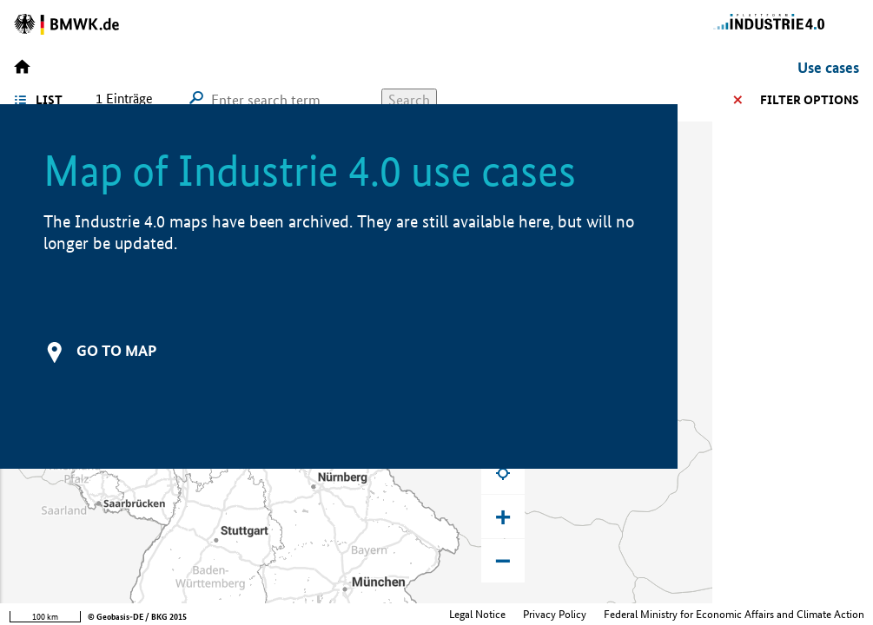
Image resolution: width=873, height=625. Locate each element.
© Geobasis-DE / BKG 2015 (137, 617)
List (49, 100)
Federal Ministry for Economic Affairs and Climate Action (734, 614)
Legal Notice (477, 614)
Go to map (116, 350)
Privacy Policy (554, 614)
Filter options (809, 100)
